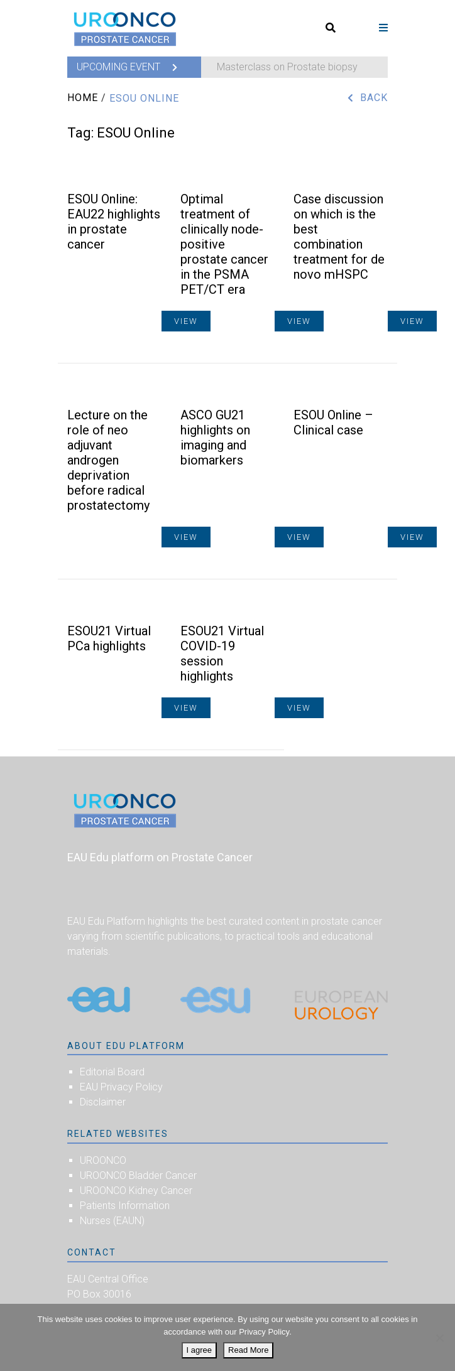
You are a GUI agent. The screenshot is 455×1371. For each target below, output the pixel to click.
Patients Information (125, 1206)
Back (374, 98)
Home (82, 98)
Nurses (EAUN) (112, 1221)
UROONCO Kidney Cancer (136, 1190)
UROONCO (103, 1160)
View (412, 321)
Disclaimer (103, 1102)
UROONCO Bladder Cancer (138, 1175)
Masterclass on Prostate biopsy (287, 67)
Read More (248, 1350)
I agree (199, 1350)
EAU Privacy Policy (121, 1087)
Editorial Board (112, 1072)
